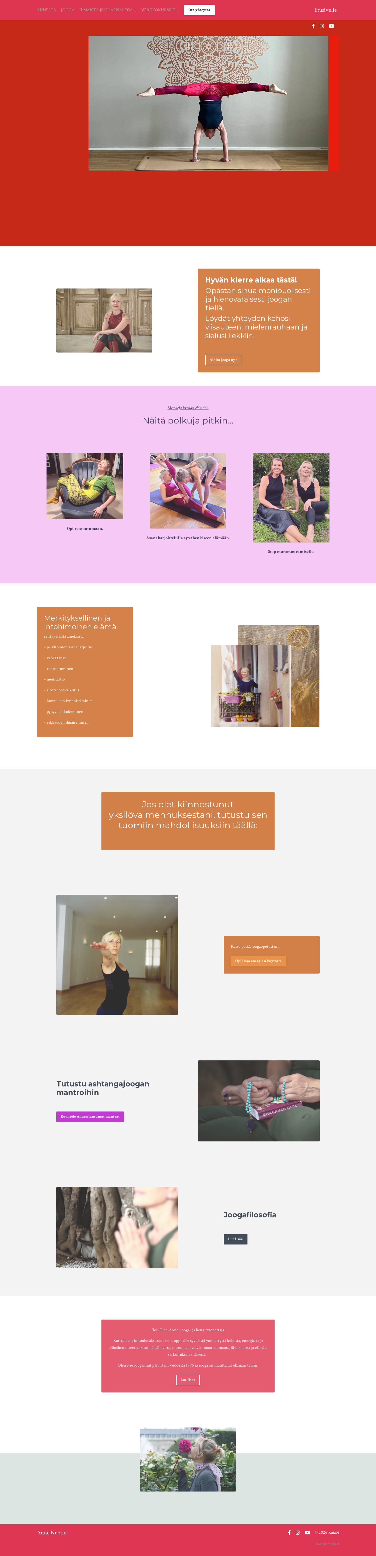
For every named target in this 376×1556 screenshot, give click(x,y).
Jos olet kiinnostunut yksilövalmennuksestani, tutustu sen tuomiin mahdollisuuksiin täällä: (188, 795)
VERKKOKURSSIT (160, 10)
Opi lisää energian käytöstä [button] (258, 979)
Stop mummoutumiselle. (291, 570)
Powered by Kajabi (326, 1544)
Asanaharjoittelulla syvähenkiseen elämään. (188, 557)
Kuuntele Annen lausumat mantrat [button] (90, 1135)
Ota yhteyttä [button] (199, 9)
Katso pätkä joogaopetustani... (256, 965)
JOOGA (68, 10)
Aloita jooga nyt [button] (223, 378)
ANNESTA (46, 10)
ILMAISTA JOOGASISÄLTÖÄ (108, 10)
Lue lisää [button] (235, 1257)
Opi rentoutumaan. (85, 547)
